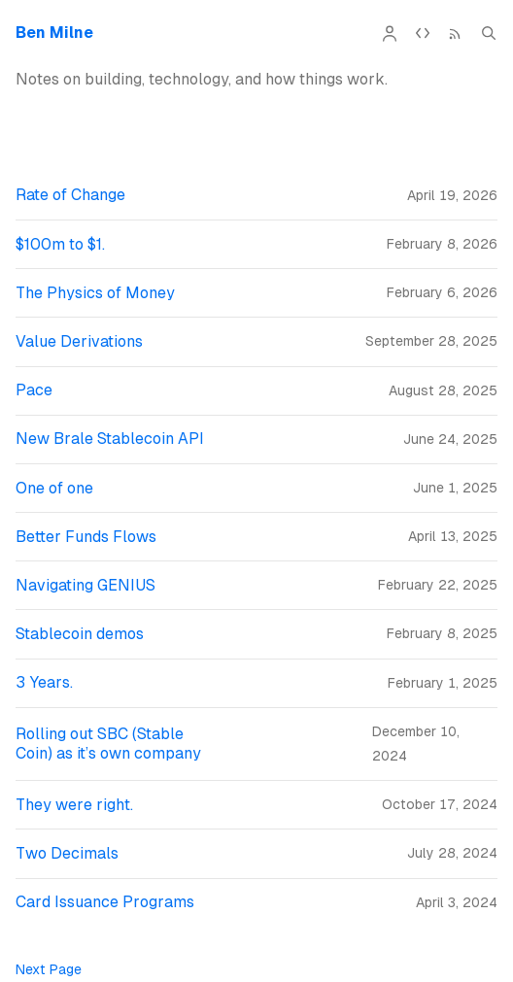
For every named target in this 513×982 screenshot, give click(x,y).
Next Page (49, 969)
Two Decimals (67, 853)
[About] (389, 33)
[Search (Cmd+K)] (488, 33)
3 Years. (44, 682)
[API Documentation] (422, 33)
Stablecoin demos (80, 634)
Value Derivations (79, 341)
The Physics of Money (95, 293)
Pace (34, 390)
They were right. (74, 805)
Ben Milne (54, 32)
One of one (54, 488)
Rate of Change (70, 195)
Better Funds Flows (86, 536)
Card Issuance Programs (105, 902)
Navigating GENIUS (85, 585)
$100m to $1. (60, 244)
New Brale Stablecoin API (110, 438)
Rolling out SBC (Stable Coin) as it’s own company (108, 743)
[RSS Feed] (455, 33)
